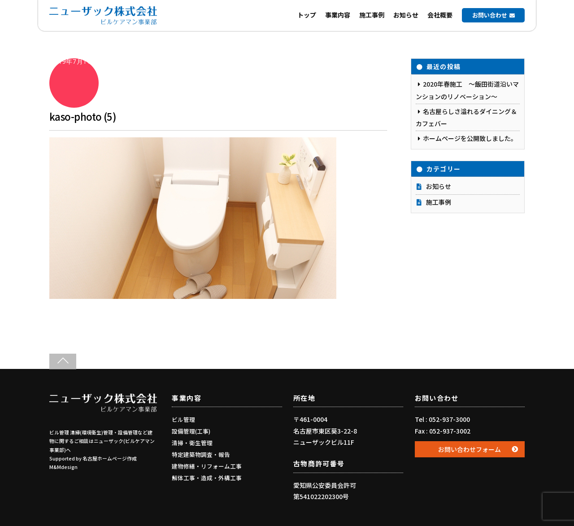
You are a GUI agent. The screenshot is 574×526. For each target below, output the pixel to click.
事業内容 (337, 14)
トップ (306, 14)
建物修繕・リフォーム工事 (207, 466)
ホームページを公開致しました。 (470, 138)
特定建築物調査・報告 (201, 454)
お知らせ (405, 14)
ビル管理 (183, 419)
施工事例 (371, 14)
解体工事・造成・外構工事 (207, 477)
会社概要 (439, 14)
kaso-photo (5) (82, 116)
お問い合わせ (489, 15)
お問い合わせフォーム (469, 449)
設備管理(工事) (191, 431)
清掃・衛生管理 (192, 442)
